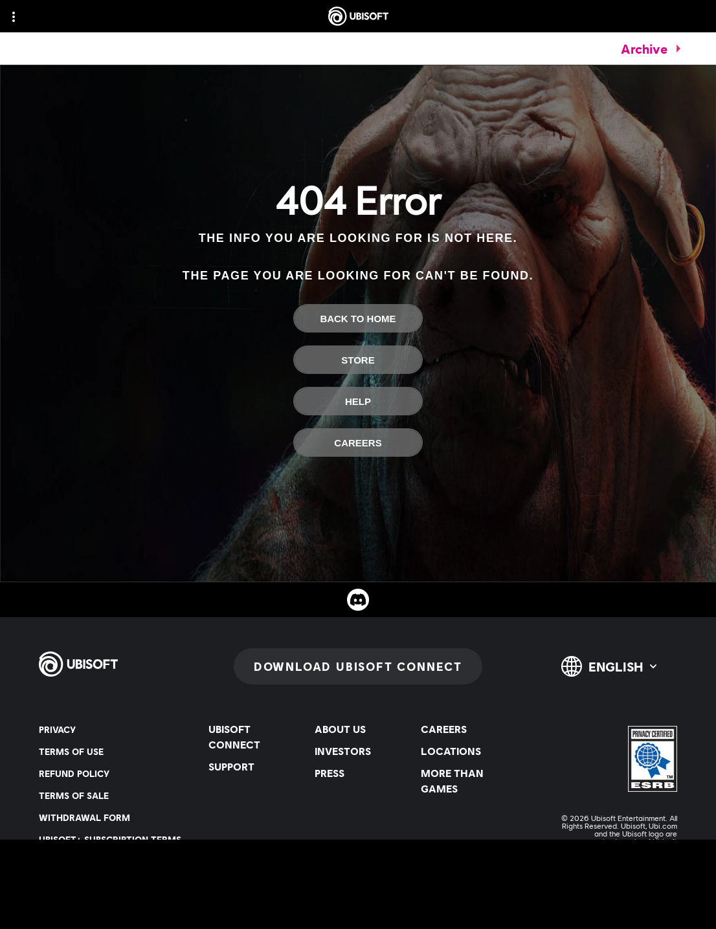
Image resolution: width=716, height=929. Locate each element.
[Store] (358, 359)
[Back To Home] (358, 318)
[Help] (358, 401)
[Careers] (358, 442)
